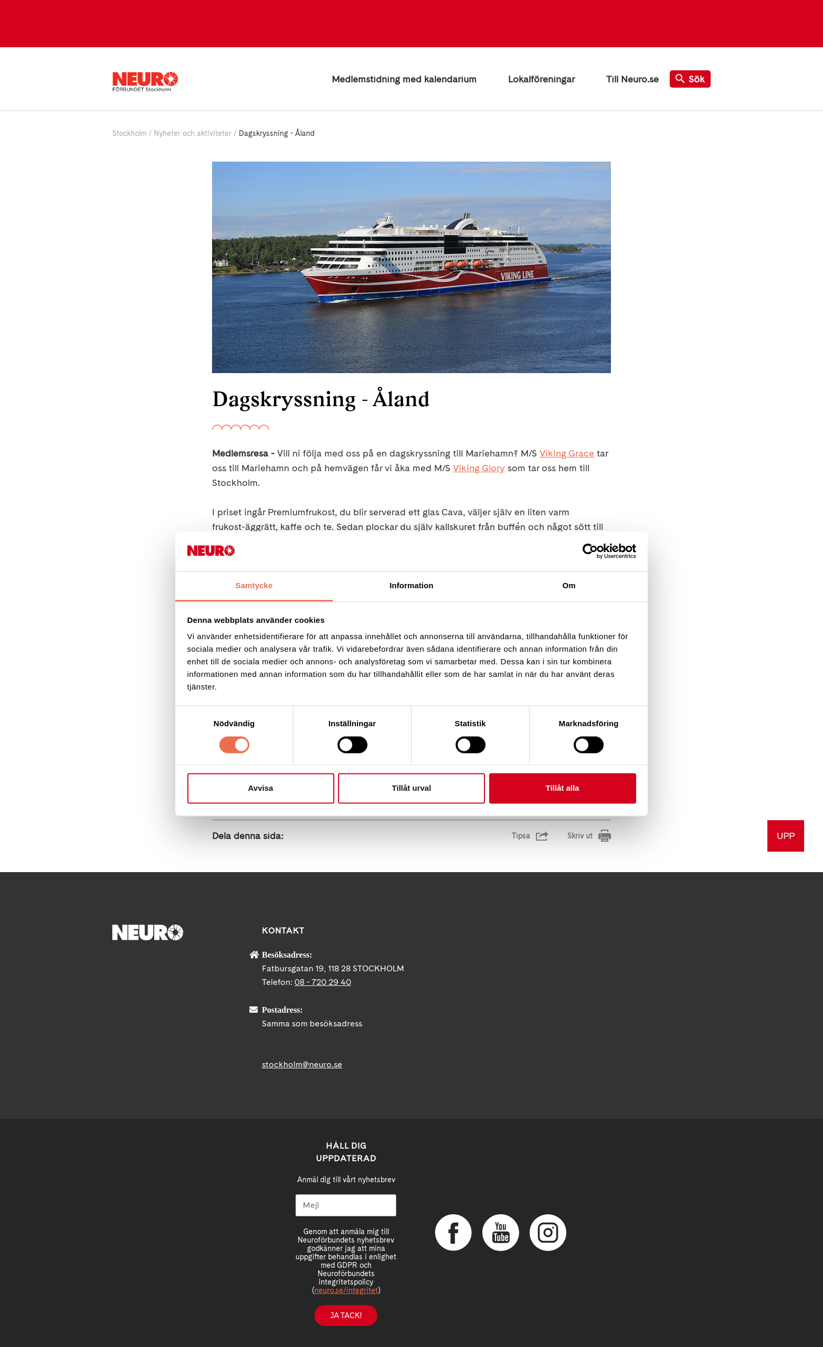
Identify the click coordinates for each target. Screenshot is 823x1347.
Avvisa (260, 788)
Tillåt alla (562, 788)
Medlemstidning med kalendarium (404, 78)
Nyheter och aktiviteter (192, 133)
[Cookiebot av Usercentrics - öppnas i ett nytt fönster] (590, 551)
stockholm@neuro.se (302, 1064)
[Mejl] (346, 1205)
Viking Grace (567, 453)
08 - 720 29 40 (322, 982)
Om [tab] (568, 585)
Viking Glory (479, 467)
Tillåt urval (411, 788)
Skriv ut (580, 836)
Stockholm (129, 133)
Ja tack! (346, 1315)
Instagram (548, 1232)
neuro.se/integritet (346, 1290)
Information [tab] (411, 585)
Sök (690, 78)
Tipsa (521, 836)
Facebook (453, 1232)
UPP (786, 835)
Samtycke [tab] (254, 585)
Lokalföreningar (541, 78)
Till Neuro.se (632, 78)
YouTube (500, 1232)
